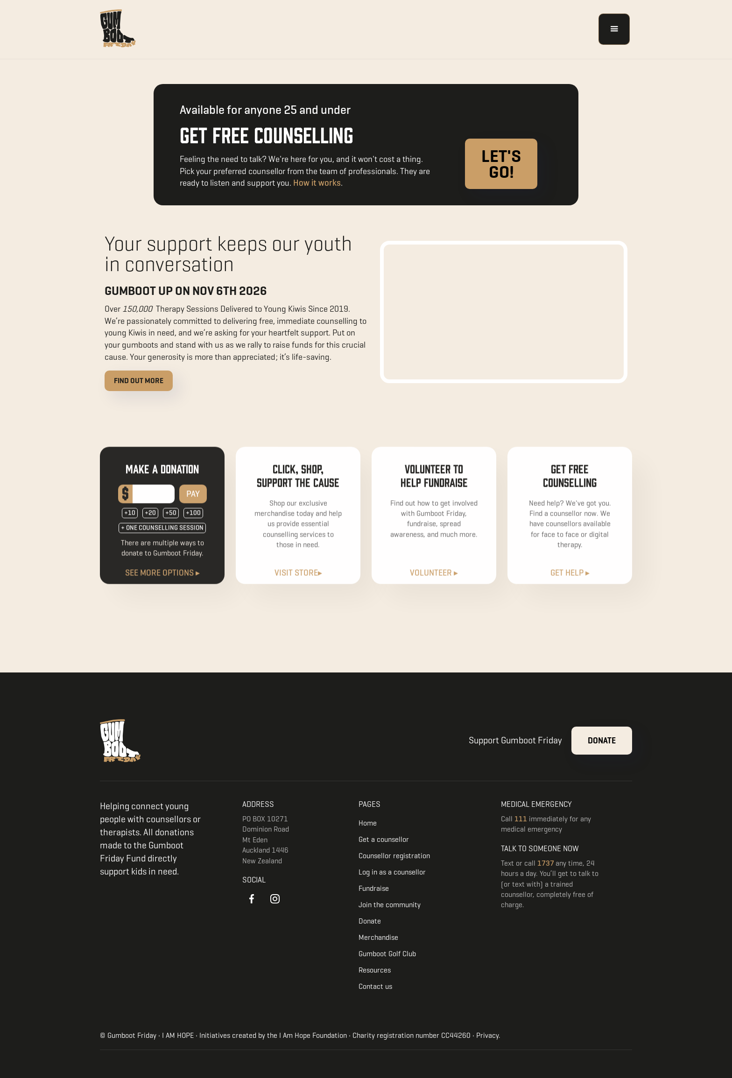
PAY (193, 502)
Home (368, 823)
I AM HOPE (178, 1035)
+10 (129, 521)
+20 (150, 521)
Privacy (487, 1035)
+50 (170, 521)
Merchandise (378, 937)
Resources (375, 970)
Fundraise (374, 888)
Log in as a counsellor (392, 872)
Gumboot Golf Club (387, 953)
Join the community (390, 904)
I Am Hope (294, 1035)
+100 (193, 521)
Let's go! (501, 163)
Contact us (375, 986)
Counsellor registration (394, 855)
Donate (602, 740)
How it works (317, 182)
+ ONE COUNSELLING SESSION (162, 536)
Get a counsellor (384, 839)
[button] (614, 29)
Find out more (138, 380)
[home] (118, 29)
